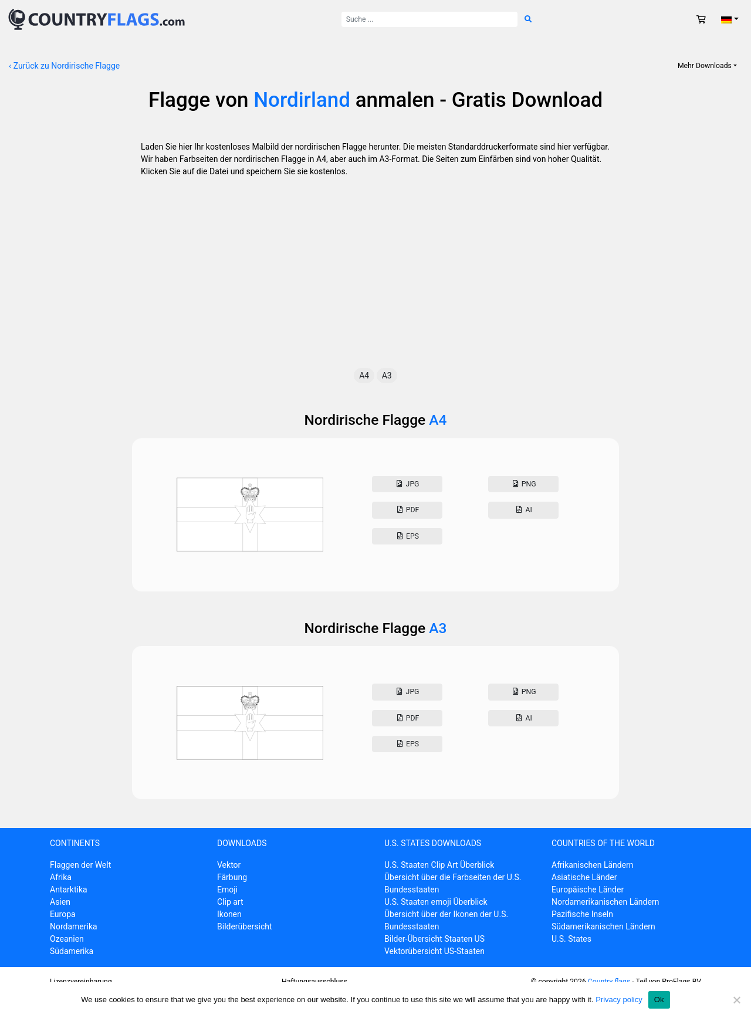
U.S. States (571, 938)
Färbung (232, 877)
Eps (407, 536)
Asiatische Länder (584, 877)
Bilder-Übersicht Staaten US (434, 938)
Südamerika (71, 951)
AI (523, 510)
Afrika (61, 877)
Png (523, 484)
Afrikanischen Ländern (593, 865)
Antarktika (68, 889)
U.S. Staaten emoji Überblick (436, 902)
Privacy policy (619, 999)
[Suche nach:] (429, 19)
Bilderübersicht (244, 926)
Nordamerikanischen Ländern (605, 902)
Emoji (227, 889)
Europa (63, 914)
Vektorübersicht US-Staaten (434, 951)
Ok (659, 999)
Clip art (230, 902)
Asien (60, 902)
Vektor (229, 865)
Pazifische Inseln (582, 914)
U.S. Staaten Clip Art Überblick (439, 865)
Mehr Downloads (705, 66)
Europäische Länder (588, 889)
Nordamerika (73, 926)
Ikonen (229, 914)
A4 (364, 375)
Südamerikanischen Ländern (603, 926)
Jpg (407, 484)
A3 (387, 375)
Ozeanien (67, 938)
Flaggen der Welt (80, 865)
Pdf (407, 510)
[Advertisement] (375, 280)
